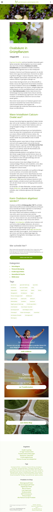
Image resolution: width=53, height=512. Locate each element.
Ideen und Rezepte (39, 469)
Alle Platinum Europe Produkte (26, 497)
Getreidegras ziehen (28, 309)
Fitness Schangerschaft (16, 296)
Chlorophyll (13, 179)
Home (22, 12)
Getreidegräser (20, 222)
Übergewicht (14, 293)
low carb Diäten (24, 287)
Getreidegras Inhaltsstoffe (33, 468)
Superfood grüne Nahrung (15, 471)
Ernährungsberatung (27, 457)
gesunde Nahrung (24, 285)
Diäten (32, 290)
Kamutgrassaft (28, 315)
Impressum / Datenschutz (36, 506)
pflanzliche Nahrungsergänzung (17, 473)
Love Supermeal (26, 490)
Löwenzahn (24, 298)
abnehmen (13, 285)
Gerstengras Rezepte (16, 315)
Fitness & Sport (26, 496)
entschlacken (14, 307)
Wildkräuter (17, 188)
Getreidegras (16, 266)
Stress (39, 290)
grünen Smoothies (16, 62)
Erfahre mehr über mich (26, 257)
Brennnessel (14, 298)
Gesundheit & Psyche (18, 274)
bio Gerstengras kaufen (26, 471)
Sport (32, 293)
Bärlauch (32, 298)
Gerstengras (14, 468)
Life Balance (24, 293)
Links (37, 507)
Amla (32, 287)
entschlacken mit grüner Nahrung (28, 467)
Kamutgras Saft (21, 469)
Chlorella (39, 471)
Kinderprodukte (26, 492)
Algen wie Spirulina (35, 229)
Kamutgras (23, 475)
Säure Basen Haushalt (26, 307)
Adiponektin (14, 290)
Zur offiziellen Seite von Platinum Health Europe (37, 509)
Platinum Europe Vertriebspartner (26, 459)
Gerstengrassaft (15, 309)
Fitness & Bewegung (18, 269)
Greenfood (36, 312)
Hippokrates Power (26, 486)
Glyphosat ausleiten (39, 475)
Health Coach (24, 290)
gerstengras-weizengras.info (28, 2)
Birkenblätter (14, 301)
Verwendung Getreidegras (28, 472)
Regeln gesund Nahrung (17, 304)
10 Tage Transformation (27, 452)
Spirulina (21, 472)
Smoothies (13, 287)
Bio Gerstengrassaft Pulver (26, 485)
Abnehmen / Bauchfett (26, 455)
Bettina (27, 57)
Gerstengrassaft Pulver (16, 467)
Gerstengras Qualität (29, 469)
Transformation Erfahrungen (26, 453)
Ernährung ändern (31, 304)
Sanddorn (23, 301)
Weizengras (14, 318)
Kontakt (34, 504)
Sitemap (38, 504)
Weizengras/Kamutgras (23, 468)
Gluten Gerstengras (25, 312)
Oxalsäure (32, 301)
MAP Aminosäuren (26, 494)
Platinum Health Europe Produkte (31, 473)
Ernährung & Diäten (18, 271)
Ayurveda (35, 285)
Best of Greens (26, 488)
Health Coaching (26, 450)
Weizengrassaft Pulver (26, 483)
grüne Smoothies (38, 472)
